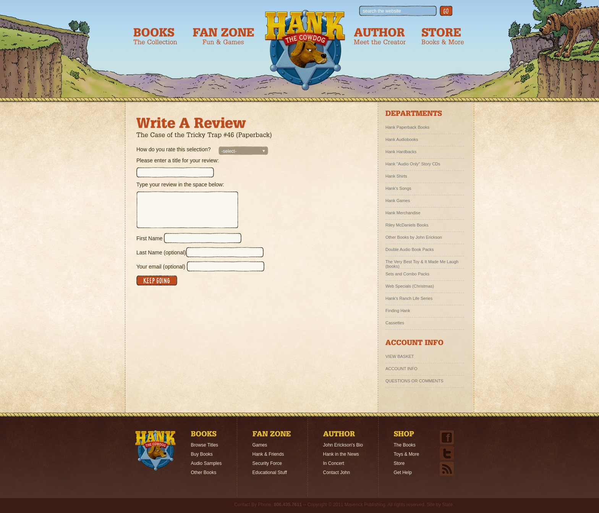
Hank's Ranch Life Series (408, 298)
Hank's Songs (398, 188)
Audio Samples (206, 463)
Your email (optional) (160, 267)
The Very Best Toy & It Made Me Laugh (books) (421, 262)
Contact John (336, 472)
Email (447, 469)
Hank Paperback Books (407, 127)
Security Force (267, 463)
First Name (149, 238)
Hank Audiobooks (401, 139)
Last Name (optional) (161, 252)
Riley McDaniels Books (406, 225)
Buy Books (202, 454)
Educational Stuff (270, 472)
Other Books (204, 472)
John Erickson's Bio (343, 445)
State (447, 504)
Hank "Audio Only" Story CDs (412, 164)
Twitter (447, 453)
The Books (405, 445)
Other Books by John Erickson (413, 237)
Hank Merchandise (403, 212)
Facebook (447, 437)
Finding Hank (397, 310)
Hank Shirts (396, 176)
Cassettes (394, 322)
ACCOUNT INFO (401, 368)
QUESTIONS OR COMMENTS (414, 381)
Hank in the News (341, 454)
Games (260, 445)
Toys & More (406, 454)
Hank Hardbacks (400, 151)
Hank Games (397, 200)
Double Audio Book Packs (409, 249)
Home (155, 450)
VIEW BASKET (399, 356)
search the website (382, 11)
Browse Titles (204, 445)
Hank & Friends (268, 454)
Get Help (403, 472)
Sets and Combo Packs (407, 274)
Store (399, 463)
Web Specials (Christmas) (409, 286)
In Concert (333, 463)
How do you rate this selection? (173, 149)
